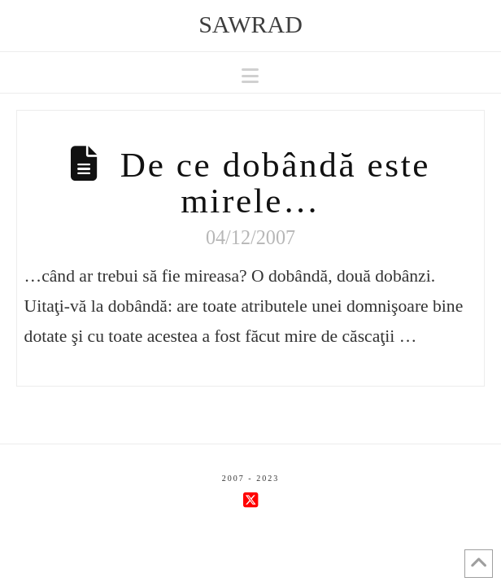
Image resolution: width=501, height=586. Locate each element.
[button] (250, 76)
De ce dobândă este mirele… (275, 182)
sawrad (250, 24)
